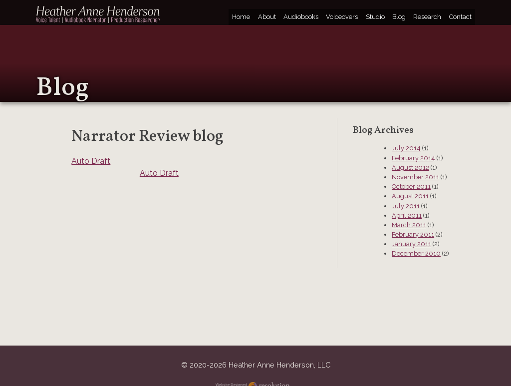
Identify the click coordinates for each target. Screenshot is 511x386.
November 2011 (415, 177)
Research (427, 16)
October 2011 (411, 186)
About (267, 16)
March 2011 (409, 225)
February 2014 (413, 158)
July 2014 (406, 148)
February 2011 (413, 234)
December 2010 (416, 253)
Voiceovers (342, 16)
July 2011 (406, 206)
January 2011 (411, 244)
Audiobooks (300, 16)
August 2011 (410, 196)
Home (241, 16)
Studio (375, 16)
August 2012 (410, 167)
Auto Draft (90, 161)
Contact (460, 16)
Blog (399, 16)
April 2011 (407, 215)
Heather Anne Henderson (98, 14)
